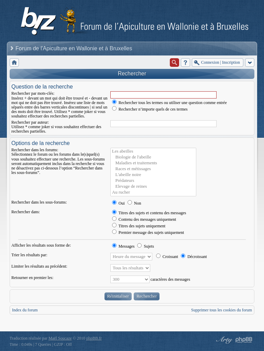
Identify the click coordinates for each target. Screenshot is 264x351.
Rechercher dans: (25, 211)
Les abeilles (153, 151)
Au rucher (153, 192)
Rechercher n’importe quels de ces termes (150, 109)
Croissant (167, 256)
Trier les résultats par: (29, 254)
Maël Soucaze (60, 338)
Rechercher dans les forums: (34, 149)
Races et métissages (153, 169)
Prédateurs (153, 181)
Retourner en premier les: (32, 277)
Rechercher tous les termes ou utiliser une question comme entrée (169, 102)
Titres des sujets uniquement (138, 226)
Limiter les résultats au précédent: (39, 266)
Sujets (145, 246)
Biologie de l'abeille (153, 157)
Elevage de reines (153, 186)
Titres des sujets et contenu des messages (149, 212)
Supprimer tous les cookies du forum (221, 310)
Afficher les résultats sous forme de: (41, 245)
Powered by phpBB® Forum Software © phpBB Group (244, 340)
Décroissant (194, 256)
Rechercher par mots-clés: (32, 93)
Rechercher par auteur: (30, 122)
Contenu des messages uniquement (144, 219)
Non (134, 203)
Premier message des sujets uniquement (148, 232)
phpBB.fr (94, 338)
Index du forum (25, 310)
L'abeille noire (153, 175)
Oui (118, 203)
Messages (123, 246)
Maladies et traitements (153, 163)
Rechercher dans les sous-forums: (39, 202)
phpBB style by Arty (223, 340)
